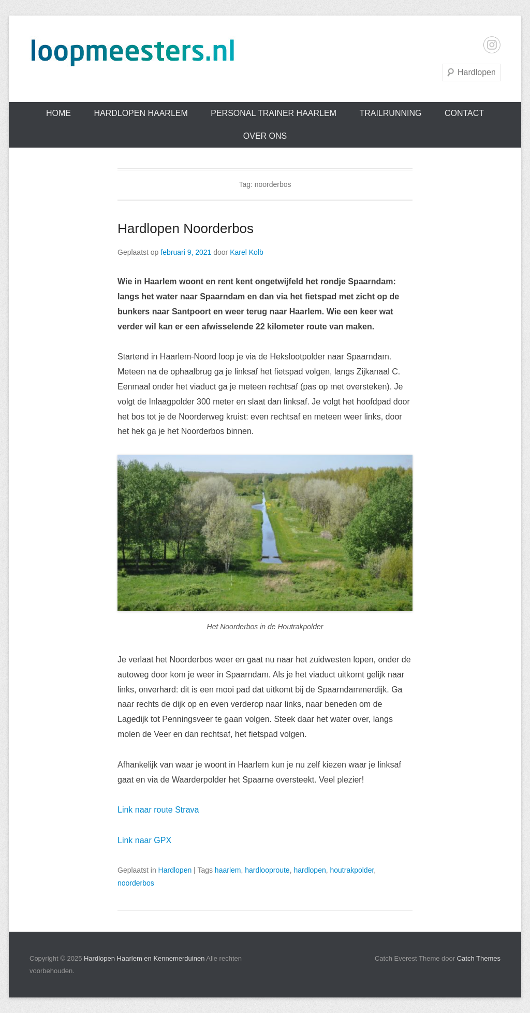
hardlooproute (267, 870)
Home (58, 113)
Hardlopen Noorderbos (185, 228)
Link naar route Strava (158, 809)
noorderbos (135, 883)
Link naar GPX (144, 840)
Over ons (265, 136)
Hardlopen (175, 870)
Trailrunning (390, 113)
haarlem (228, 870)
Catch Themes (478, 958)
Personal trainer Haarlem (273, 113)
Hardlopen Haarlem (140, 113)
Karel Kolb (246, 252)
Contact (464, 113)
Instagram (491, 44)
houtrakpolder (352, 870)
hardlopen (309, 870)
